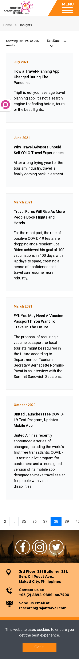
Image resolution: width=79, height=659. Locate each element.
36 (34, 521)
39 (67, 521)
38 (56, 521)
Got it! (39, 647)
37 (45, 521)
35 (24, 521)
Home (7, 25)
